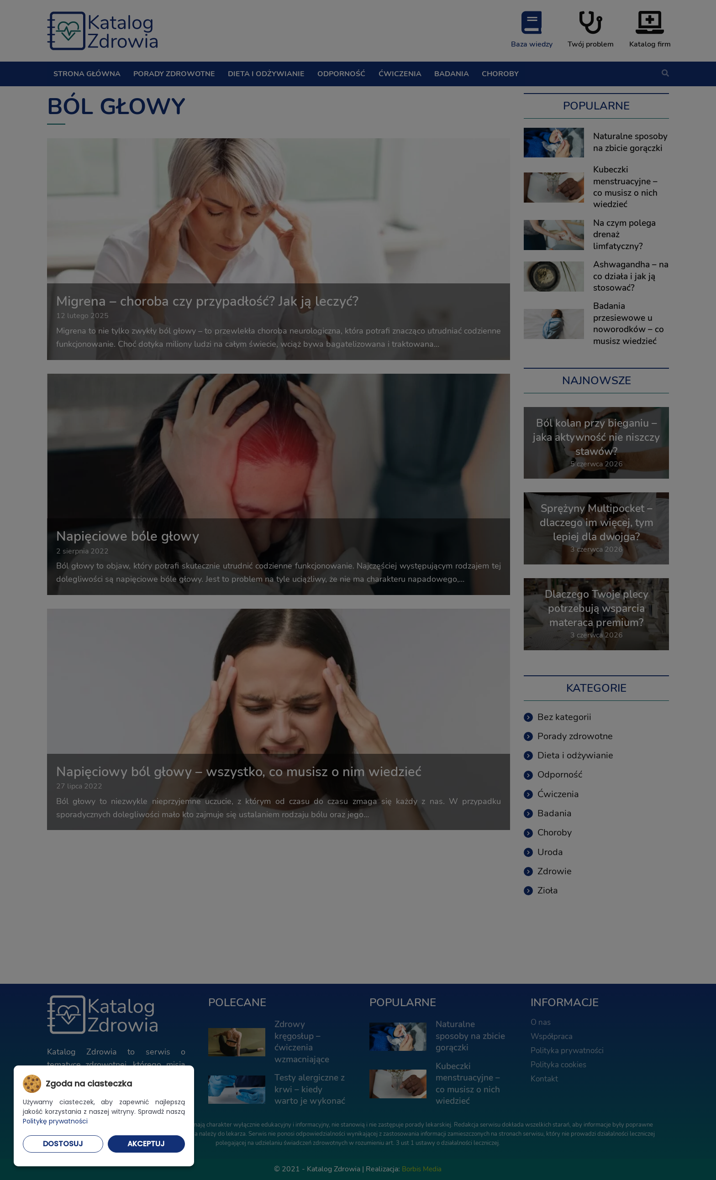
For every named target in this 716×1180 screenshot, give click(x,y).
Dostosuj (63, 1143)
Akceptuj (146, 1143)
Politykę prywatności (55, 1121)
